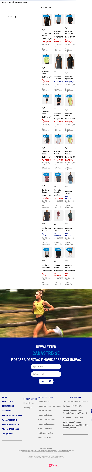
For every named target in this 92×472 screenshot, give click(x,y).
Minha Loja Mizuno (45, 437)
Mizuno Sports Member (12, 415)
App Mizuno (7, 411)
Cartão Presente (9, 420)
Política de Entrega (45, 415)
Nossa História (28, 403)
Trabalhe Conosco (10, 429)
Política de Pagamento (46, 419)
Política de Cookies (45, 428)
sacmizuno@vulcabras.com (75, 401)
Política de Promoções (46, 424)
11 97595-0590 (73, 418)
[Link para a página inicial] (4, 2)
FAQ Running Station (45, 433)
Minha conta (7, 401)
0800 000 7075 (72, 406)
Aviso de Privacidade (45, 410)
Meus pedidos (8, 406)
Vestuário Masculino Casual (18, 2)
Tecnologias (27, 408)
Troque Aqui (7, 434)
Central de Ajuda (44, 401)
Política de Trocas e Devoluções (49, 406)
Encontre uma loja (10, 424)
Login (4, 397)
